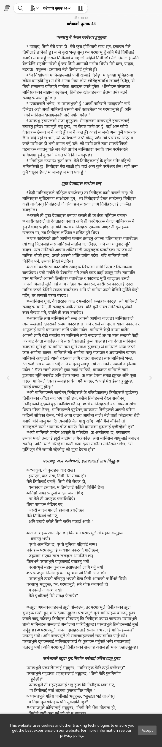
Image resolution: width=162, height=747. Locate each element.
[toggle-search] (20, 8)
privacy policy (71, 735)
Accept (147, 730)
